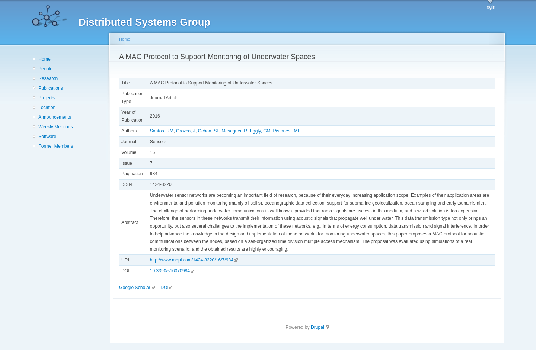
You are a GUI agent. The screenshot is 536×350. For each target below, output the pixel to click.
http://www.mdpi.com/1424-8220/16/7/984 (194, 260)
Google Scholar (137, 287)
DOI (166, 287)
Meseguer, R (234, 131)
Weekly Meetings (55, 126)
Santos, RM (162, 131)
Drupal (320, 327)
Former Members (55, 146)
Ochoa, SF (208, 131)
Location (46, 107)
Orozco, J (185, 131)
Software (47, 136)
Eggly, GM (260, 131)
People (45, 68)
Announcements (54, 117)
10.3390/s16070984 (172, 270)
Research (48, 78)
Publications (50, 88)
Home (44, 59)
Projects (46, 97)
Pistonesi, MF (287, 131)
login (490, 7)
